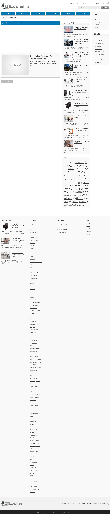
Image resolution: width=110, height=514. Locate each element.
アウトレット (71, 169)
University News (33, 437)
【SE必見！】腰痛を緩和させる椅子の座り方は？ (81, 28)
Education (32, 297)
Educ (31, 291)
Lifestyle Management (35, 372)
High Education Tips (34, 348)
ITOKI (67, 3)
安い (74, 199)
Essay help (32, 327)
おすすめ (76, 165)
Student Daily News (34, 397)
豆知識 (72, 204)
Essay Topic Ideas (34, 329)
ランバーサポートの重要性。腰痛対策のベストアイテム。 (81, 92)
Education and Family (35, 302)
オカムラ (73, 3)
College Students (34, 275)
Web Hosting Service (35, 448)
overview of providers (35, 381)
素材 (80, 202)
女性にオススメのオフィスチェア (81, 116)
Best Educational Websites (36, 262)
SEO (31, 391)
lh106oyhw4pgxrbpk (99, 38)
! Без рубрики (33, 224)
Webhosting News (34, 451)
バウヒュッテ (80, 179)
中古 (76, 192)
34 (30, 229)
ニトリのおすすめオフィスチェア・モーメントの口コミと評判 (81, 105)
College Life (32, 267)
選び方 (103, 3)
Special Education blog (35, 394)
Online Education (34, 378)
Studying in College (34, 413)
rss (108, 3)
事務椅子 (82, 192)
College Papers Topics (35, 272)
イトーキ (32, 465)
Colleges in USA (33, 278)
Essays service (33, 340)
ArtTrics (31, 256)
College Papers (33, 270)
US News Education (34, 440)
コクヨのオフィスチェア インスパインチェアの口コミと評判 (81, 79)
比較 (70, 202)
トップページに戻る (7, 81)
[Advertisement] (16, 40)
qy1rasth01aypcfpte (99, 43)
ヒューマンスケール (34, 489)
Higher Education (34, 356)
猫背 (77, 202)
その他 (31, 459)
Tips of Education (34, 418)
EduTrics (32, 318)
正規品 (66, 202)
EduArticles (32, 289)
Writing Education (34, 454)
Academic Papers (34, 237)
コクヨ (80, 3)
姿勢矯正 (68, 198)
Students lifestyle (34, 405)
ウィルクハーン (33, 467)
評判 (67, 205)
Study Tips (32, 408)
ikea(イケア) (33, 364)
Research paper (33, 386)
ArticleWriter (33, 253)
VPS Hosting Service (35, 443)
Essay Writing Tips (34, 335)
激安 (74, 202)
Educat (31, 294)
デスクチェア (74, 175)
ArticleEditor (33, 248)
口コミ (74, 195)
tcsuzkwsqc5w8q (99, 59)
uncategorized (33, 432)
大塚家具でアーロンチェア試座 (81, 66)
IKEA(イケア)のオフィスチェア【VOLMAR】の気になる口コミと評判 (81, 41)
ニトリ (83, 175)
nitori (73, 162)
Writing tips (32, 456)
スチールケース (33, 481)
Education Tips (33, 308)
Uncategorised (33, 429)
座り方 (79, 198)
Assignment (32, 259)
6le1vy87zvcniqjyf (99, 46)
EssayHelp (32, 337)
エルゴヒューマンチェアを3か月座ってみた (81, 142)
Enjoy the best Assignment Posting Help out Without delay (42, 57)
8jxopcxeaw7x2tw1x (99, 54)
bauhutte (68, 162)
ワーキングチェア (73, 188)
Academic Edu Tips (34, 234)
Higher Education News (35, 362)
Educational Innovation (35, 310)
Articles (31, 251)
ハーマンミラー (88, 3)
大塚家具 (80, 195)
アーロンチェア (81, 169)
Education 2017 (33, 299)
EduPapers (32, 313)
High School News (34, 353)
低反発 (69, 195)
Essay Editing (33, 321)
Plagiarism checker (34, 383)
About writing (33, 232)
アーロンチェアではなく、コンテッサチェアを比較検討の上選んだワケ (18, 254)
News (31, 375)
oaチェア (79, 162)
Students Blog (33, 400)
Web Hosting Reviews (35, 446)
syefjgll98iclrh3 (98, 62)
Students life (33, 402)
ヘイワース (32, 492)
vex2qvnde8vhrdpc (99, 49)
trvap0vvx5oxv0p (99, 40)
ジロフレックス (33, 478)
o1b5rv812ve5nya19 (99, 51)
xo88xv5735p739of (99, 57)
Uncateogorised (33, 435)
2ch (65, 162)
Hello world (32, 345)
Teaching (32, 416)
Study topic (32, 410)
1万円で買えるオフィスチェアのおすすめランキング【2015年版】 (18, 240)
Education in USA (34, 305)
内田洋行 (97, 3)
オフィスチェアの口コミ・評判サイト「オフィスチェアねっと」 (53, 512)
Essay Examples (34, 324)
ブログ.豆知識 (76, 183)
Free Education (33, 343)
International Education (35, 367)
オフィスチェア (73, 171)
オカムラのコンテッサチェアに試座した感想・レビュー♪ (81, 130)
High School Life (33, 351)
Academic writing (34, 240)
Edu (31, 286)
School (31, 389)
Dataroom (32, 283)
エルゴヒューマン (34, 470)
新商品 (86, 199)
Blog (31, 264)
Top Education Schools (35, 427)
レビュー (85, 186)
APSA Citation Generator (35, 245)
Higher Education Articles (36, 359)
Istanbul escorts (33, 370)
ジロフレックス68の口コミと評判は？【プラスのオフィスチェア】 (81, 54)
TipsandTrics (33, 421)
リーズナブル (75, 186)
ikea (71, 162)
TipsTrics (32, 424)
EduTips (32, 316)
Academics (32, 243)
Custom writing (33, 280)
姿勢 (85, 195)
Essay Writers (33, 332)
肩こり (83, 202)
